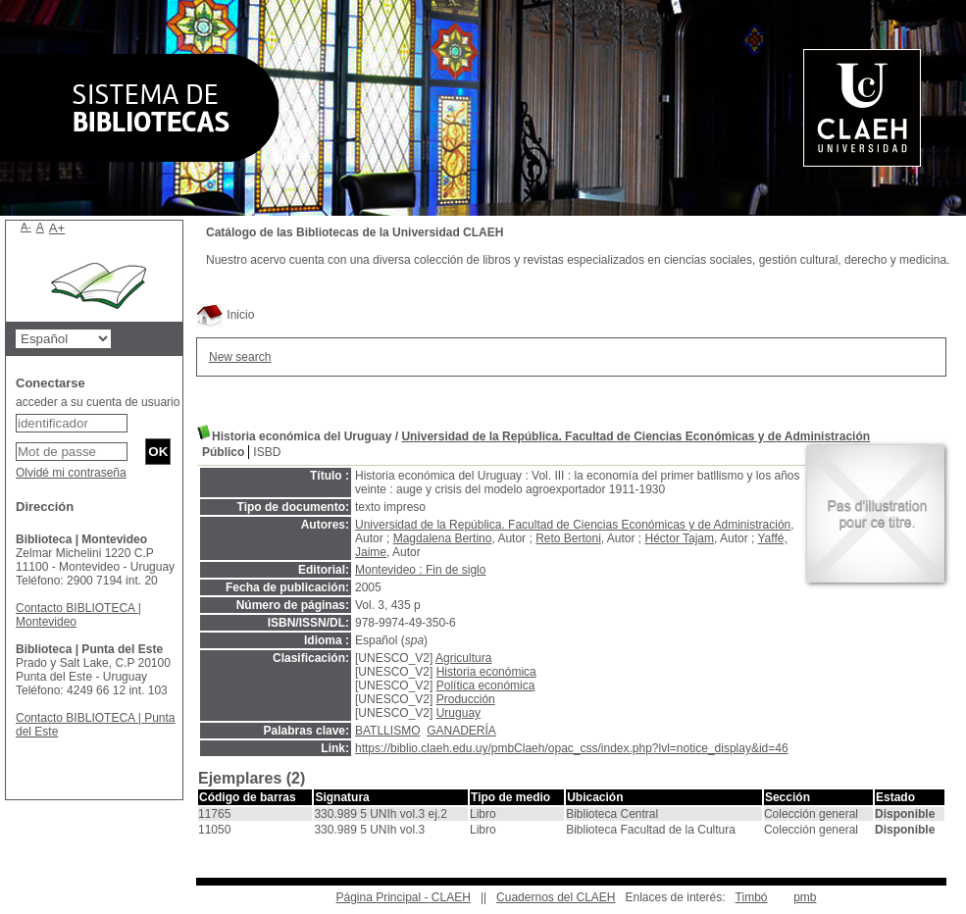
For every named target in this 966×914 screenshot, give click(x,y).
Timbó (752, 897)
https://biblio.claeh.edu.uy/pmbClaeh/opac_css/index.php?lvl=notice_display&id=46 (571, 748)
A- (26, 226)
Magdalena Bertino (442, 538)
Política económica (485, 685)
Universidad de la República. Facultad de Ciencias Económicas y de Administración (635, 436)
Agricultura (463, 658)
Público (223, 452)
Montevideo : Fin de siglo (420, 570)
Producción (465, 699)
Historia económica (486, 672)
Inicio (225, 315)
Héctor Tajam (679, 538)
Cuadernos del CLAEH (555, 897)
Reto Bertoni (568, 538)
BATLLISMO (387, 730)
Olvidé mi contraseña (71, 473)
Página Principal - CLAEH (402, 897)
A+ (57, 228)
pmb (804, 897)
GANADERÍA (461, 730)
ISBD (266, 452)
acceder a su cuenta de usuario (97, 402)
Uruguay (458, 713)
